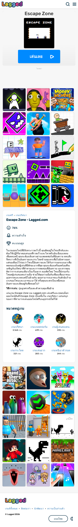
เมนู (74, 4)
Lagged (13, 4)
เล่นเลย (36, 56)
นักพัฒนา (39, 508)
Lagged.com (16, 500)
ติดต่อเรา (25, 508)
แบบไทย (58, 518)
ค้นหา (68, 4)
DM (72, 518)
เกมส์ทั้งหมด (11, 508)
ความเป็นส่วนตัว (56, 508)
